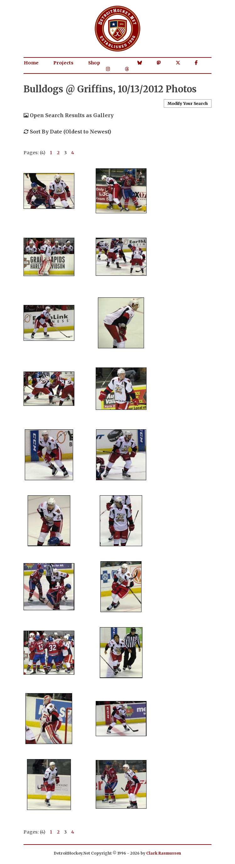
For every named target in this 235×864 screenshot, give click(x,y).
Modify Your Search (188, 103)
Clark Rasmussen (163, 853)
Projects (63, 63)
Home (31, 63)
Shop (94, 63)
